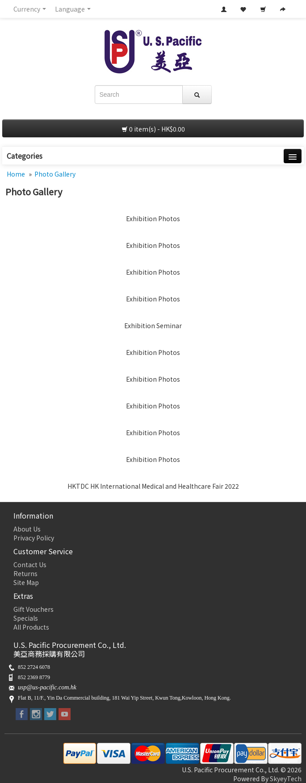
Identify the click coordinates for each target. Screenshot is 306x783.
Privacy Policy (33, 537)
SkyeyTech (286, 778)
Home (16, 173)
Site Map (26, 582)
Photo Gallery (54, 173)
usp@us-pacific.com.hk (47, 687)
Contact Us (29, 564)
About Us (27, 528)
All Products (31, 626)
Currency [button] (29, 8)
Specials (25, 618)
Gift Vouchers (33, 609)
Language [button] (73, 8)
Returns (25, 573)
